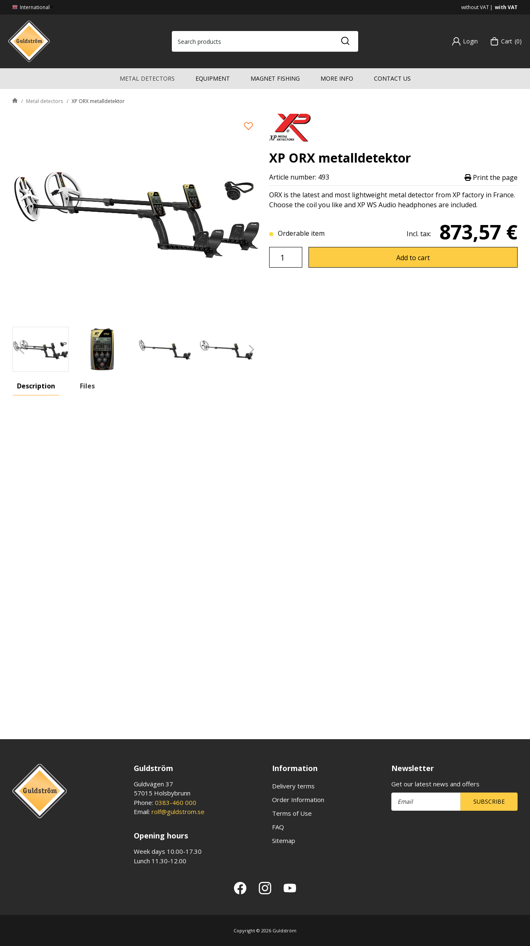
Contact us (392, 78)
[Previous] (21, 349)
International (33, 7)
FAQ (278, 827)
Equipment (212, 78)
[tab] (40, 349)
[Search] (345, 41)
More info (336, 78)
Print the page (491, 177)
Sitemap (283, 840)
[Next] (251, 349)
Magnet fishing (275, 78)
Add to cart (413, 257)
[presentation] (40, 349)
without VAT (475, 7)
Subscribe (489, 801)
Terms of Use (292, 813)
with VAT (506, 7)
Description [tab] (36, 385)
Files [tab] (87, 385)
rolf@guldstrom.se (178, 811)
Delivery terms (293, 786)
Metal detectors (147, 78)
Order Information (298, 799)
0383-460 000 (175, 802)
